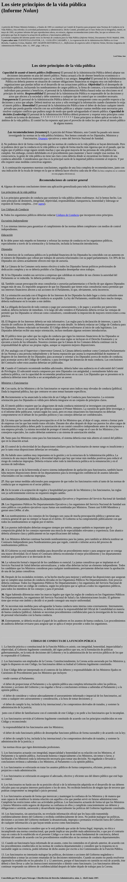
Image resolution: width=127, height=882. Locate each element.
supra (41, 203)
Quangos (43, 138)
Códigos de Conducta (67, 215)
